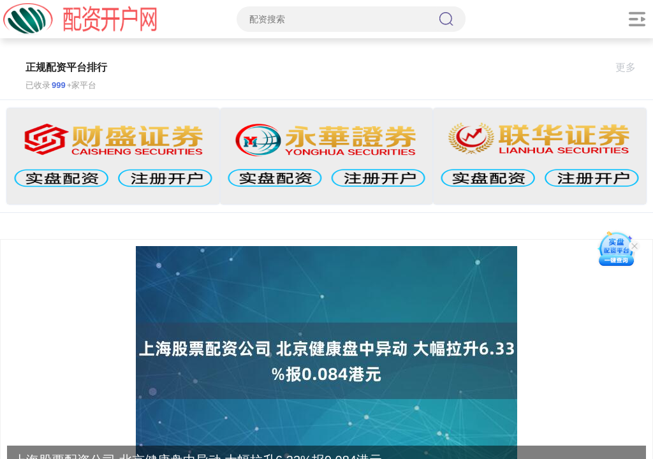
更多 (631, 67)
